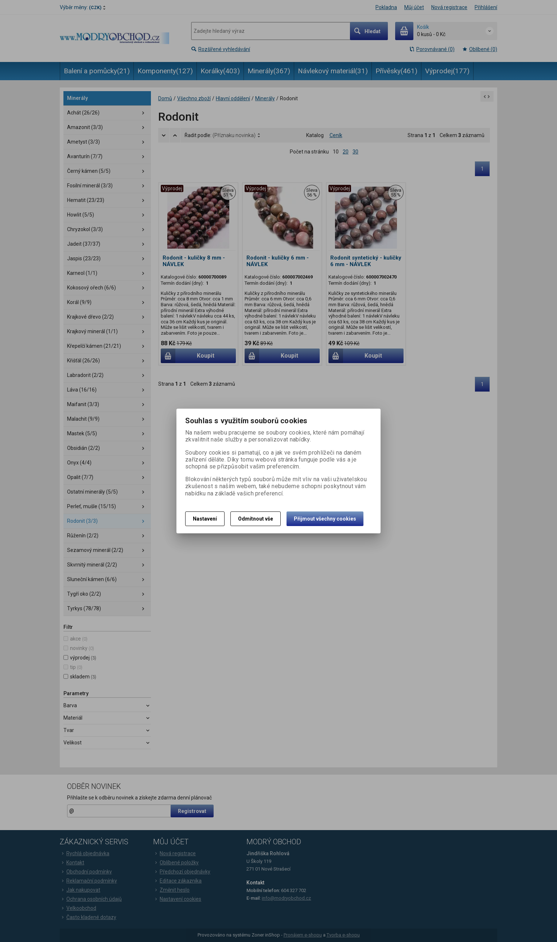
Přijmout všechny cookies (325, 519)
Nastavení (205, 519)
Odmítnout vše (255, 519)
